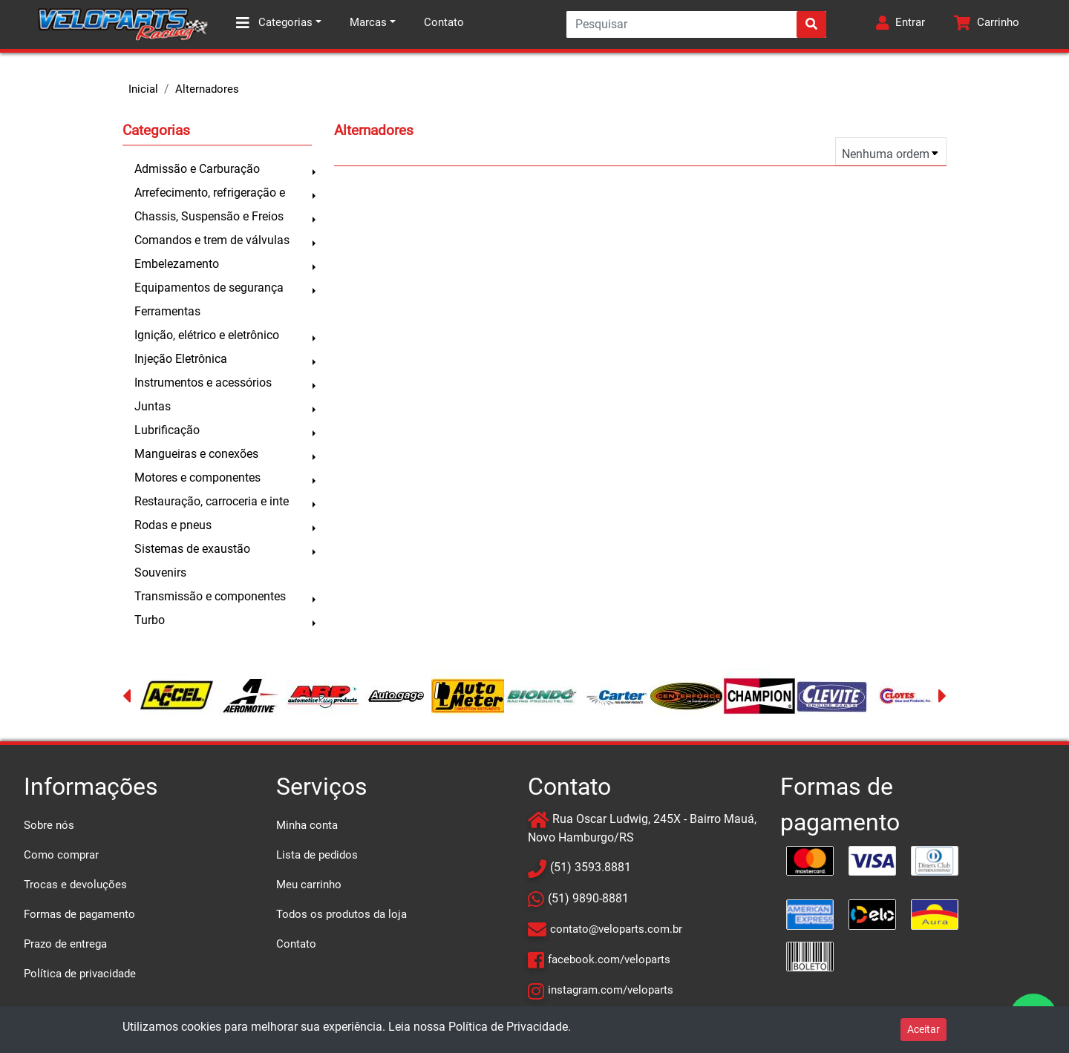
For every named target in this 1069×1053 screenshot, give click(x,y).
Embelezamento (176, 264)
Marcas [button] (368, 22)
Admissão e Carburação (197, 169)
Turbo (149, 620)
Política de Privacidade (508, 1027)
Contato (444, 22)
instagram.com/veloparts (610, 990)
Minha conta (307, 825)
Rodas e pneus (173, 525)
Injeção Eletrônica (180, 359)
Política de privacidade (80, 973)
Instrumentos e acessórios (203, 382)
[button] (900, 24)
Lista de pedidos (317, 855)
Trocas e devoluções (75, 884)
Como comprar (61, 855)
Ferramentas (167, 311)
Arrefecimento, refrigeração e (209, 193)
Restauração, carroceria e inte (211, 501)
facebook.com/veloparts (609, 959)
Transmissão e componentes (210, 596)
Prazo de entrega (65, 944)
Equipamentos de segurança (209, 288)
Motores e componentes (197, 477)
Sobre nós (49, 825)
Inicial (143, 89)
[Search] (696, 24)
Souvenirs (160, 572)
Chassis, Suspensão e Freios (209, 216)
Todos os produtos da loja (341, 914)
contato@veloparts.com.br (616, 929)
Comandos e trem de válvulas (212, 240)
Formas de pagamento (79, 914)
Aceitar (923, 1029)
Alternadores (207, 89)
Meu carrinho (308, 884)
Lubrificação (167, 430)
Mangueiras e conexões (196, 454)
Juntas (152, 406)
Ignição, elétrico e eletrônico (206, 335)
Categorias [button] (274, 23)
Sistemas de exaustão (192, 549)
